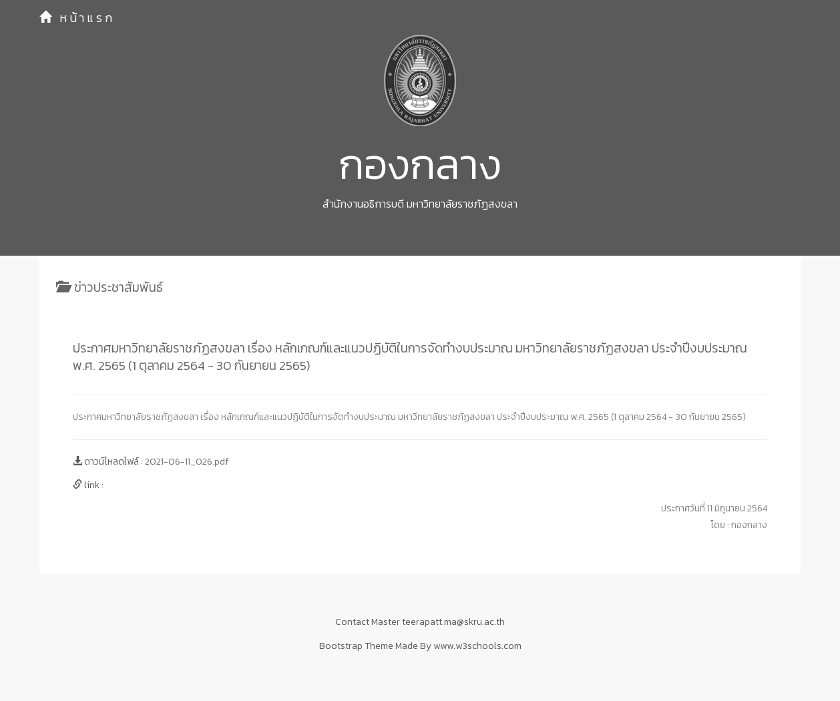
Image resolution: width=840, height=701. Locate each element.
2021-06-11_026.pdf (186, 462)
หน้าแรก (77, 18)
